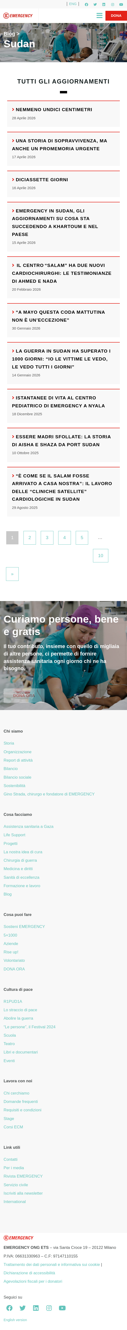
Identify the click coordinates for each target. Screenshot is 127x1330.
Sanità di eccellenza (21, 877)
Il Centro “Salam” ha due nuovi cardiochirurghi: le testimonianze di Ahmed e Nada (62, 273)
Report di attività (18, 760)
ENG (72, 4)
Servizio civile (16, 1185)
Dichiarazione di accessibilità (29, 1273)
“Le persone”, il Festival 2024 (30, 1027)
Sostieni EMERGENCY (24, 926)
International (15, 1201)
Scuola (10, 1035)
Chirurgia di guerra (20, 860)
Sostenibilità (14, 785)
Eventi (9, 1061)
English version (15, 1320)
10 (100, 555)
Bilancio (11, 768)
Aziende (11, 943)
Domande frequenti (21, 1101)
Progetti (10, 843)
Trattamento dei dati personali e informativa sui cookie (52, 1264)
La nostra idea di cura (23, 852)
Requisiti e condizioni (22, 1110)
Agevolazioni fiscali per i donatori (33, 1281)
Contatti (10, 1159)
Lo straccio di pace (20, 1010)
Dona (116, 15)
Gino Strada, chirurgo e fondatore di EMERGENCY (49, 794)
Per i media (14, 1168)
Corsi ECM (13, 1127)
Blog (9, 34)
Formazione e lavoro (22, 886)
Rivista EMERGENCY (23, 1176)
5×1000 (10, 935)
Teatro (9, 1043)
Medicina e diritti (18, 869)
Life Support (14, 835)
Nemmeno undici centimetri (54, 109)
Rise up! (11, 952)
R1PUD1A (13, 1001)
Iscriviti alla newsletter (23, 1193)
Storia (9, 743)
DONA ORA (14, 969)
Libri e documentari (21, 1052)
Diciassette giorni (42, 179)
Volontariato (14, 960)
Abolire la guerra (18, 1018)
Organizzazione (18, 752)
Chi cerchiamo (16, 1093)
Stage (9, 1118)
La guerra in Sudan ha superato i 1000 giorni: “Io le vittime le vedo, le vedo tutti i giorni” (61, 359)
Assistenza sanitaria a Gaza (28, 826)
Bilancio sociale (17, 777)
